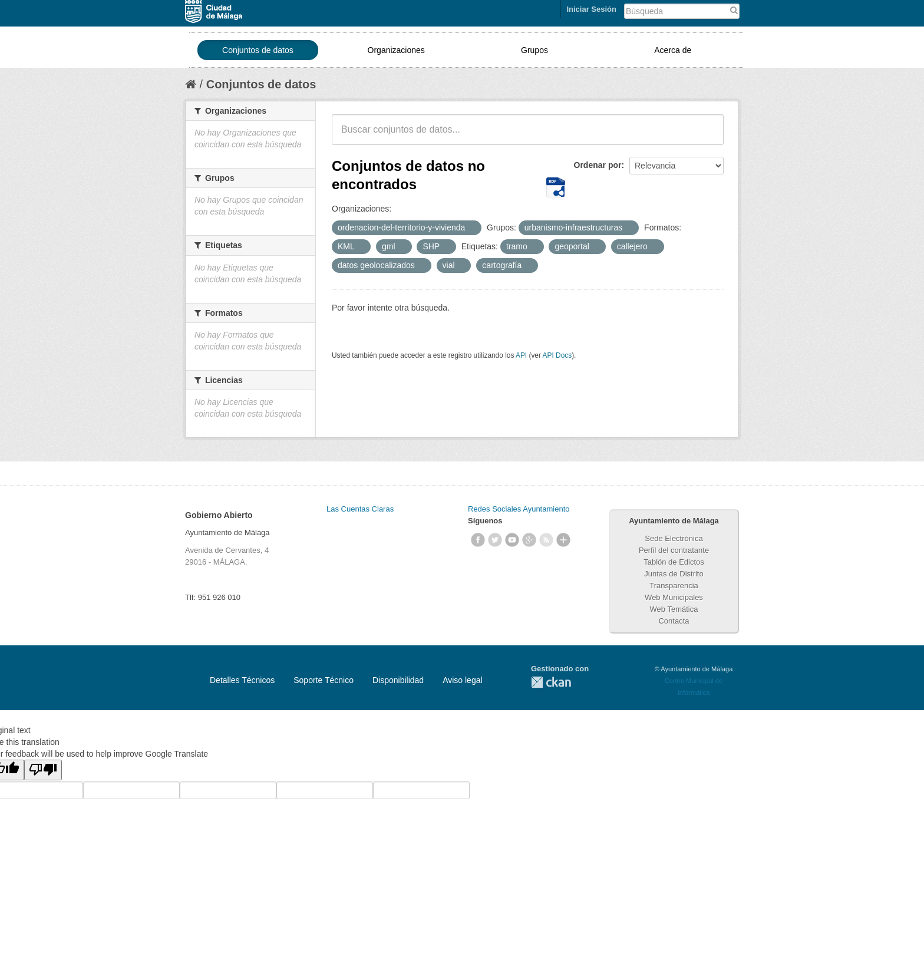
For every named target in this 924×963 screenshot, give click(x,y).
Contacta (673, 620)
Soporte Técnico (323, 680)
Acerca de (672, 50)
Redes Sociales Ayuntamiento (518, 508)
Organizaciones (396, 50)
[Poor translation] (43, 770)
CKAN (551, 682)
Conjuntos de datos (257, 50)
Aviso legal (462, 680)
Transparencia (673, 585)
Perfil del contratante (674, 550)
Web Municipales (674, 597)
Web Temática (674, 609)
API (521, 355)
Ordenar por (598, 165)
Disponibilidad (398, 680)
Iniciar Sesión (591, 9)
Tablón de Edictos (674, 562)
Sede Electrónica (673, 538)
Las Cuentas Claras (360, 508)
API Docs (557, 355)
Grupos (534, 50)
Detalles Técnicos (242, 680)
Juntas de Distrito (673, 573)
